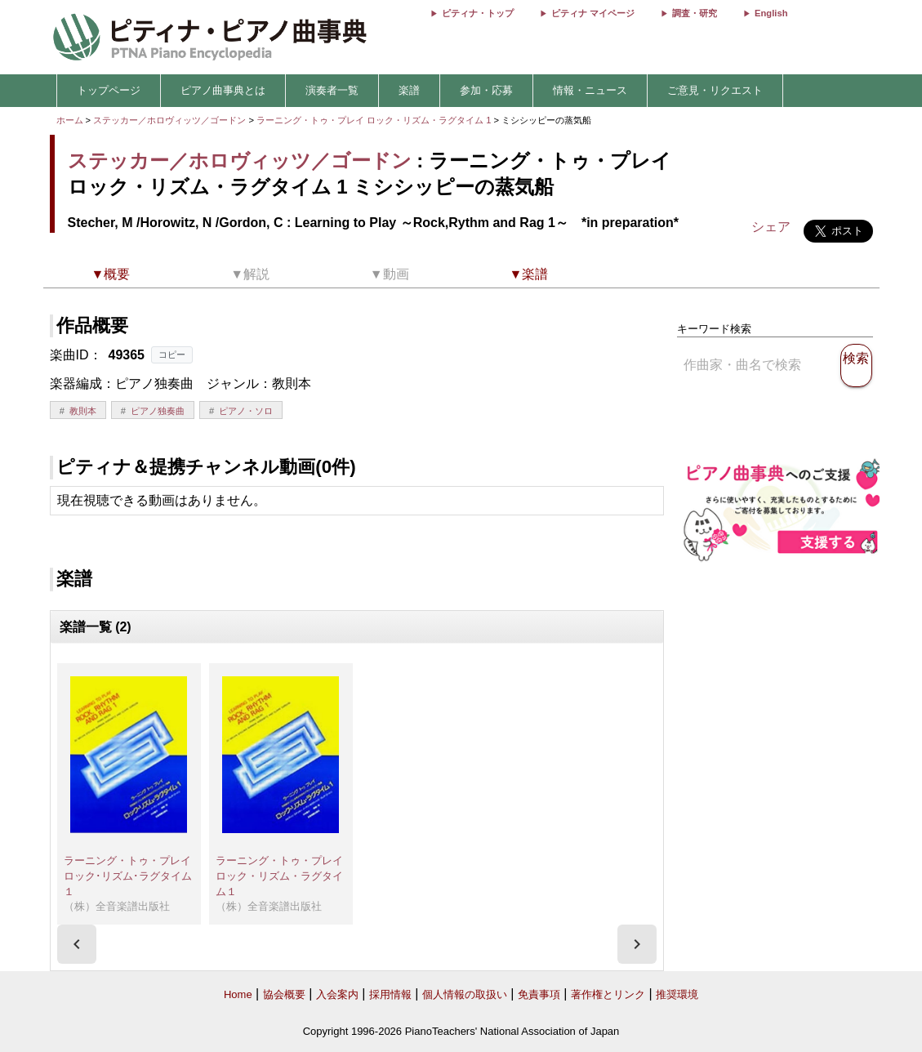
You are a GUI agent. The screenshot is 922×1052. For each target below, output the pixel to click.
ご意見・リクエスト (715, 90)
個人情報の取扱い (464, 994)
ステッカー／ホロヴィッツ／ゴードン (169, 120)
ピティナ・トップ (478, 13)
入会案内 (337, 994)
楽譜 (409, 90)
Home (238, 994)
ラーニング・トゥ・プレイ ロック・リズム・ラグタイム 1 (375, 120)
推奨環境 (677, 994)
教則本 (82, 411)
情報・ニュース (590, 90)
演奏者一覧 (332, 90)
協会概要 (284, 994)
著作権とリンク (608, 994)
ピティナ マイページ (593, 13)
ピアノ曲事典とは (222, 90)
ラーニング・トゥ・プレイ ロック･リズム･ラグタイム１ (133, 875)
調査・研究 (694, 13)
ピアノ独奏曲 (158, 411)
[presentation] (76, 944)
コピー (171, 354)
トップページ (108, 90)
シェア (771, 227)
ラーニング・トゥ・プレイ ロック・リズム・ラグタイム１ (285, 875)
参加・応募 (486, 90)
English (771, 13)
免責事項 (539, 994)
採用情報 (390, 994)
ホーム (69, 120)
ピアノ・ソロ (246, 411)
